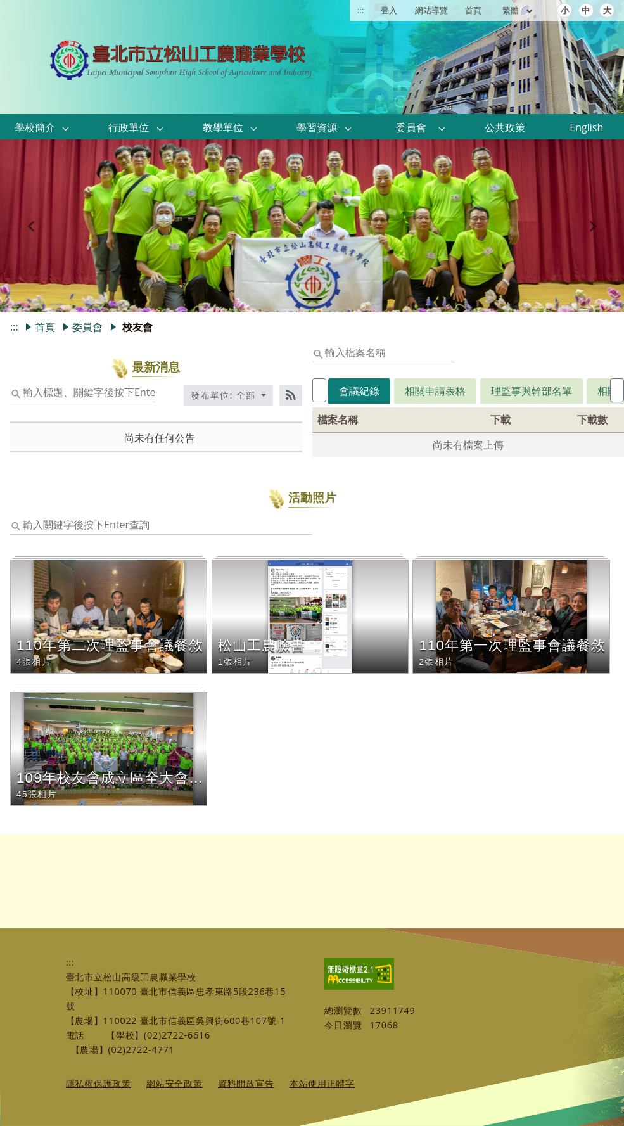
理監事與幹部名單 (515, 391)
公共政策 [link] (505, 127)
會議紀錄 (343, 391)
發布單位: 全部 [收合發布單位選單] (225, 395)
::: (360, 10)
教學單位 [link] (223, 127)
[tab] (312, 299)
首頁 (473, 10)
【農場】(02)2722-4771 (123, 1050)
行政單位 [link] (128, 127)
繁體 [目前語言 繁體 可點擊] (518, 10)
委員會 (87, 327)
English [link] (586, 127)
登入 (389, 10)
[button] (66, 128)
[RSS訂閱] (290, 395)
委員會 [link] (411, 127)
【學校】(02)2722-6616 (158, 1035)
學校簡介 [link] (35, 127)
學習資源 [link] (316, 127)
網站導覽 (431, 10)
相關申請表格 (419, 391)
